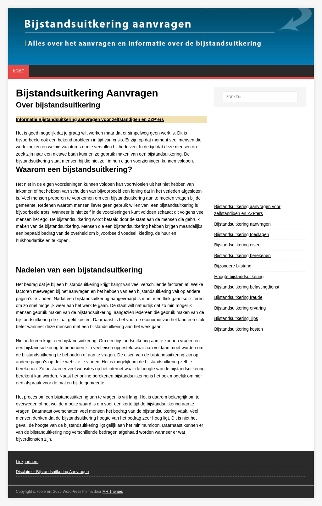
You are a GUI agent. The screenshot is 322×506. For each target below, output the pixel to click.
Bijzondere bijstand (232, 265)
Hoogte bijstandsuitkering (239, 276)
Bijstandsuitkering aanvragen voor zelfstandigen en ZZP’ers (247, 210)
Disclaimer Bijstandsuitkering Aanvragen (52, 471)
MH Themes (113, 491)
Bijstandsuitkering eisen (237, 244)
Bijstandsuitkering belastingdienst (246, 286)
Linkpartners (27, 461)
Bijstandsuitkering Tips (236, 318)
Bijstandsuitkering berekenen (242, 255)
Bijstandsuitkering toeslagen (241, 234)
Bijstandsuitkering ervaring (240, 308)
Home (18, 71)
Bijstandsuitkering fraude (238, 297)
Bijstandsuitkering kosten (238, 329)
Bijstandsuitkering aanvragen (242, 224)
